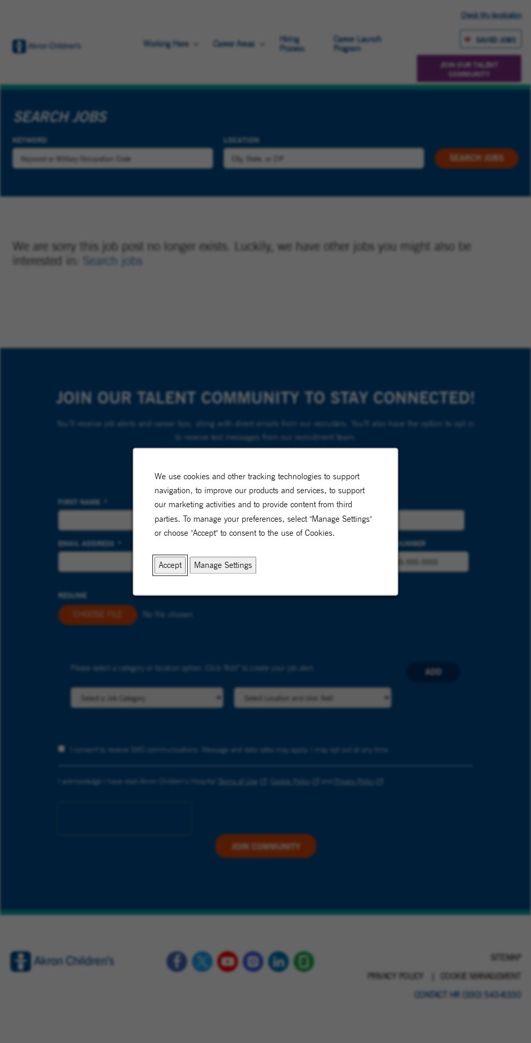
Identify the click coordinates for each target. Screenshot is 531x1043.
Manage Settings (223, 565)
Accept (170, 565)
